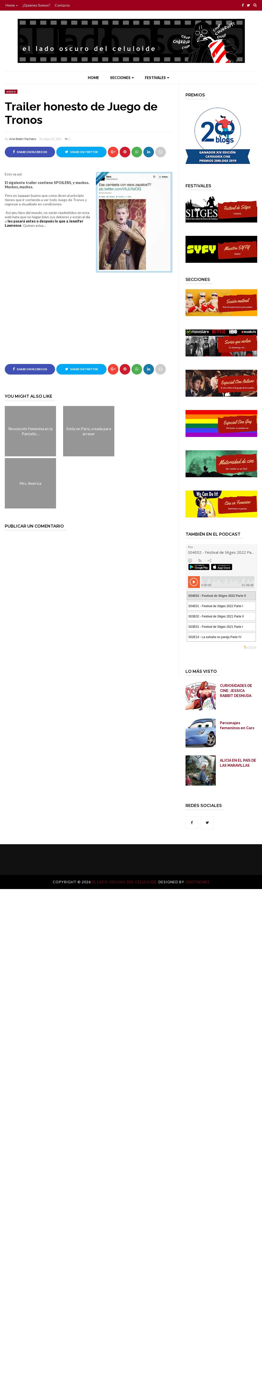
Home (12, 5)
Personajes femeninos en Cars (237, 725)
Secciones (122, 78)
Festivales (157, 78)
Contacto (62, 5)
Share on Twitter (81, 152)
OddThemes (197, 882)
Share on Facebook (30, 152)
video (11, 91)
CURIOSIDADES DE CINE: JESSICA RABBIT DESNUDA (236, 691)
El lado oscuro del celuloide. (125, 882)
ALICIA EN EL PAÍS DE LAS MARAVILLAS (238, 762)
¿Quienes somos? (36, 5)
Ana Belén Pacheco (22, 139)
